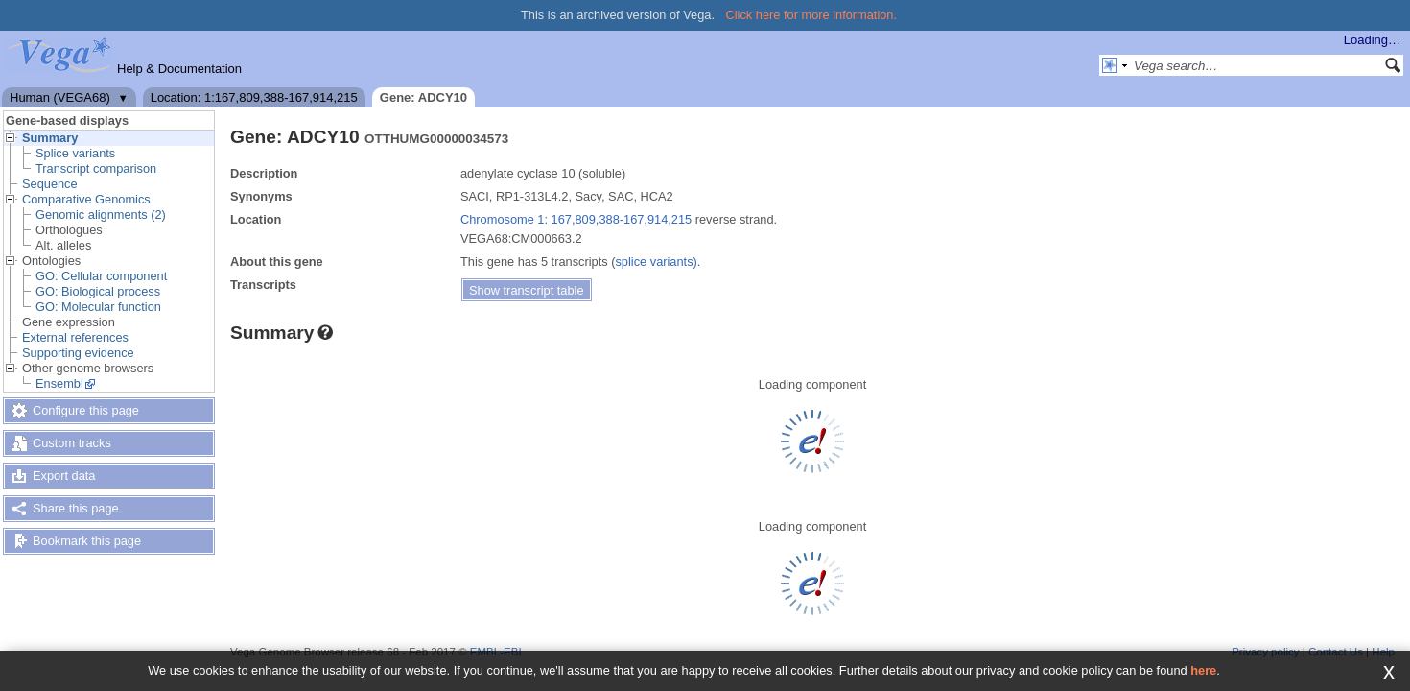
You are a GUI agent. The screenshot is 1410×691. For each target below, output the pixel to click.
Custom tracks (72, 443)
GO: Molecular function (98, 306)
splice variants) (655, 261)
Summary (50, 138)
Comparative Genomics (86, 199)
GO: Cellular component (101, 276)
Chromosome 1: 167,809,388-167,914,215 (576, 219)
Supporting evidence (78, 353)
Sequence (50, 184)
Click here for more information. (812, 15)
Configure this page (86, 410)
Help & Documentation (179, 68)
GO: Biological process (97, 291)
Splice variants (75, 153)
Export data (64, 475)
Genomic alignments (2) (100, 214)
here (1203, 670)
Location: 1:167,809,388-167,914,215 (254, 97)
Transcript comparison (95, 168)
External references (75, 337)
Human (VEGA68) (60, 97)
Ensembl (59, 383)
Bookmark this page (87, 541)
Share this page (76, 508)
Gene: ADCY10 (423, 97)
